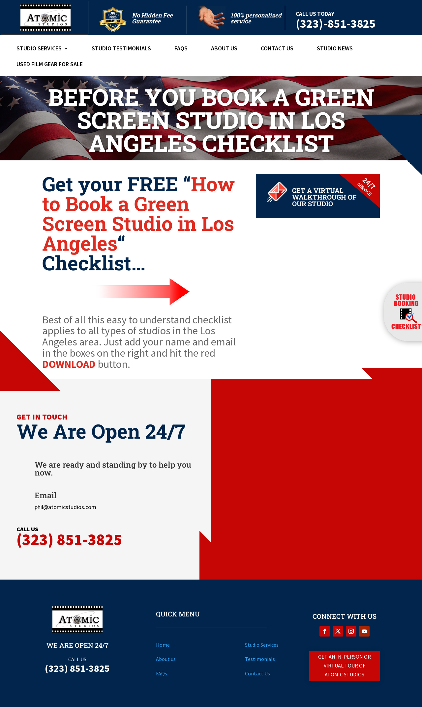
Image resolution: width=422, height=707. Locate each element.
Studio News (335, 49)
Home (163, 644)
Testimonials (260, 659)
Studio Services (39, 49)
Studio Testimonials (121, 49)
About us (166, 659)
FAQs (181, 49)
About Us (224, 49)
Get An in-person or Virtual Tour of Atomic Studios (344, 665)
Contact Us (277, 49)
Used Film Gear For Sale (49, 65)
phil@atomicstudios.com (65, 507)
